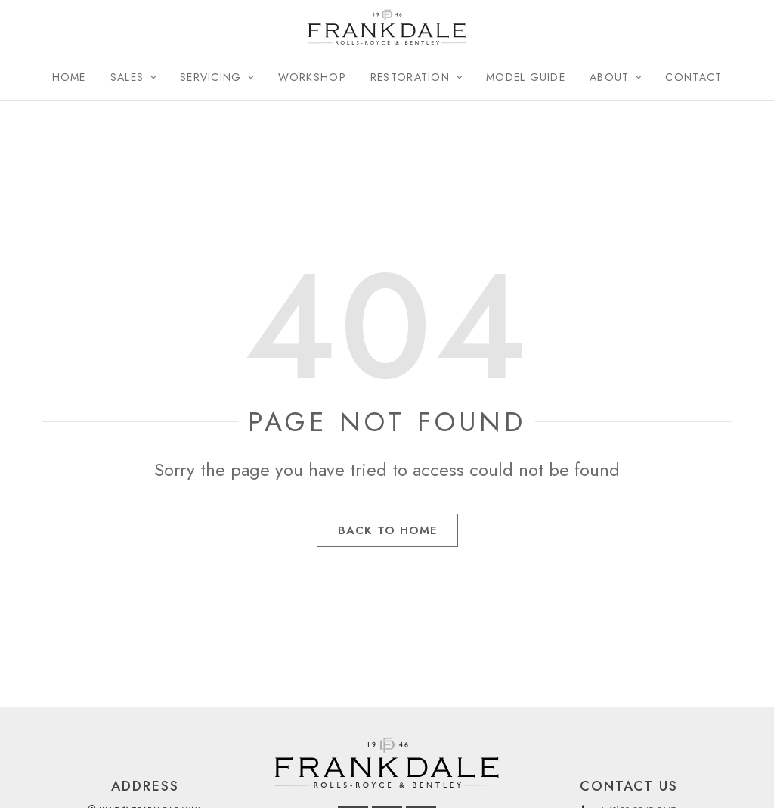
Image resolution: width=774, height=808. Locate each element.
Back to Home (387, 536)
